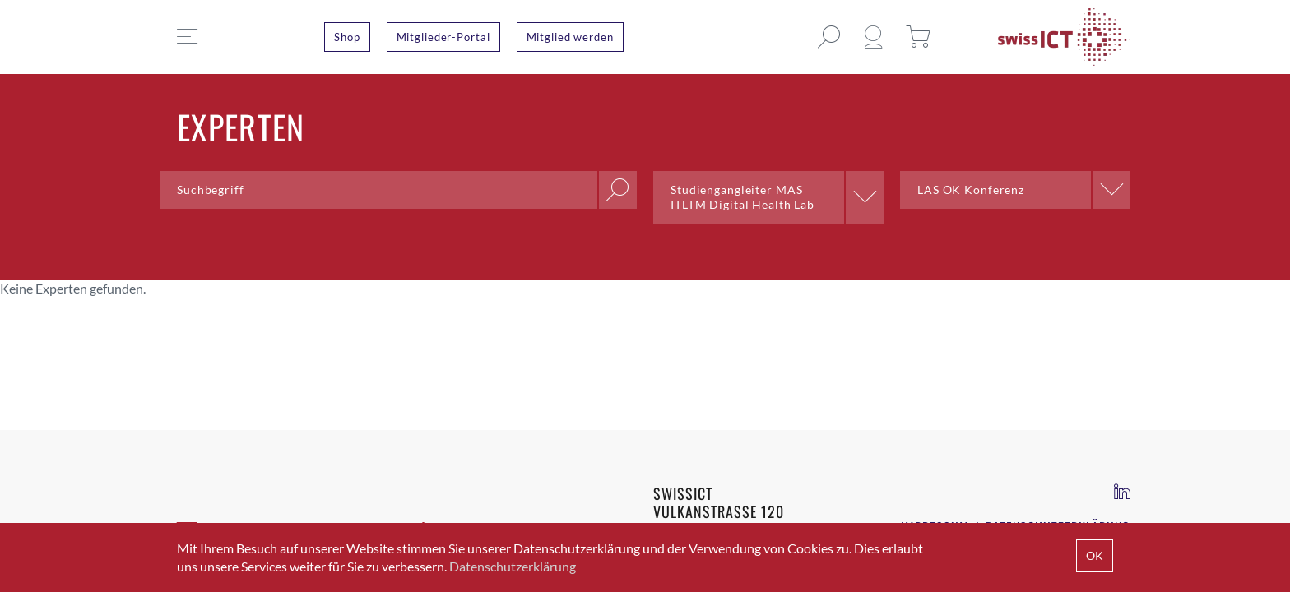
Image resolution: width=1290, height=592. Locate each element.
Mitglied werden (570, 37)
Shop (347, 37)
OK (1094, 555)
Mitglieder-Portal (443, 37)
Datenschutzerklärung (512, 566)
